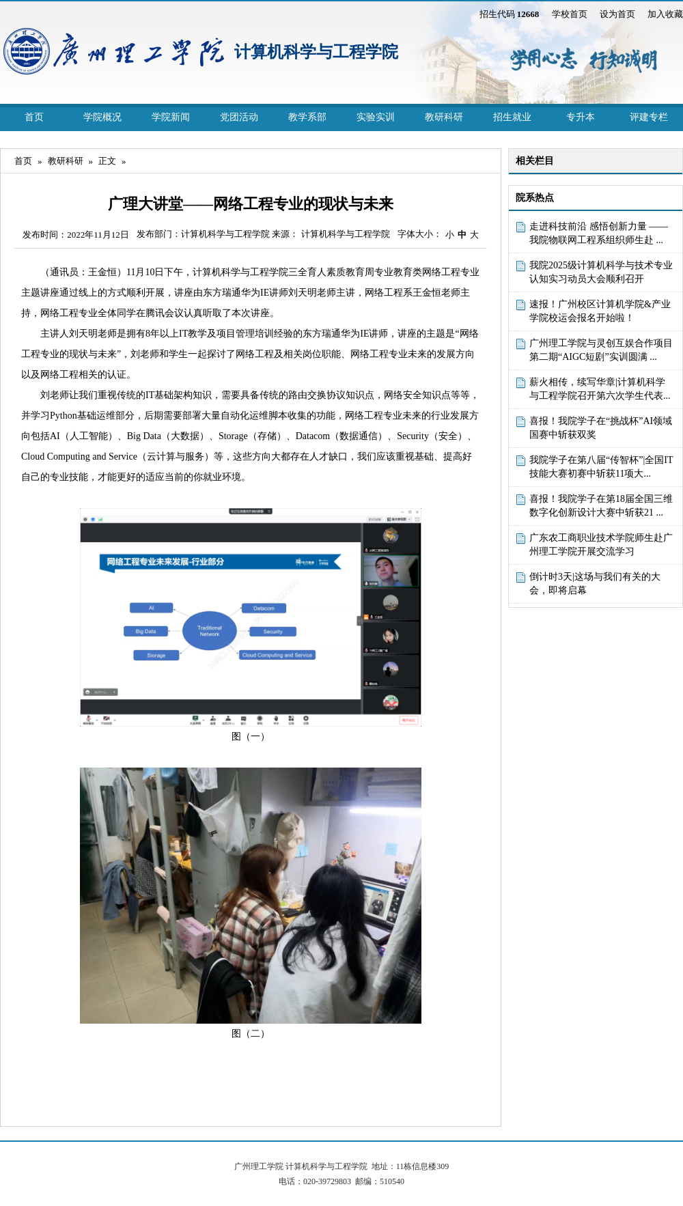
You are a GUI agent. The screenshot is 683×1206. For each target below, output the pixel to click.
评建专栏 (649, 117)
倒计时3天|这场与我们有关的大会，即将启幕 (594, 583)
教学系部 (307, 117)
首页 (34, 117)
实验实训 (376, 117)
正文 (107, 161)
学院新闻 (171, 117)
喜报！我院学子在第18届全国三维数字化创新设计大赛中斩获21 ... (601, 506)
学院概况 (102, 117)
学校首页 (569, 14)
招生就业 (512, 117)
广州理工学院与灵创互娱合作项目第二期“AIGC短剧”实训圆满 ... (601, 350)
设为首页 (617, 14)
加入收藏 (665, 14)
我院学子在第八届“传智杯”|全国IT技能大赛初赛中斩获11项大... (601, 467)
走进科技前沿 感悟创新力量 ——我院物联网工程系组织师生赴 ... (598, 233)
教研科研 (444, 117)
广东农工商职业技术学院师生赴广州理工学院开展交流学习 (601, 545)
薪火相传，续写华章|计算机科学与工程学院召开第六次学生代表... (600, 389)
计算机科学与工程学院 (316, 52)
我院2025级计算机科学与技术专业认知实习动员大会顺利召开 (601, 272)
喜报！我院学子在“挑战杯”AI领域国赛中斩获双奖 (600, 428)
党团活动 (239, 117)
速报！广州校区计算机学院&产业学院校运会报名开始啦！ (600, 311)
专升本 (580, 117)
